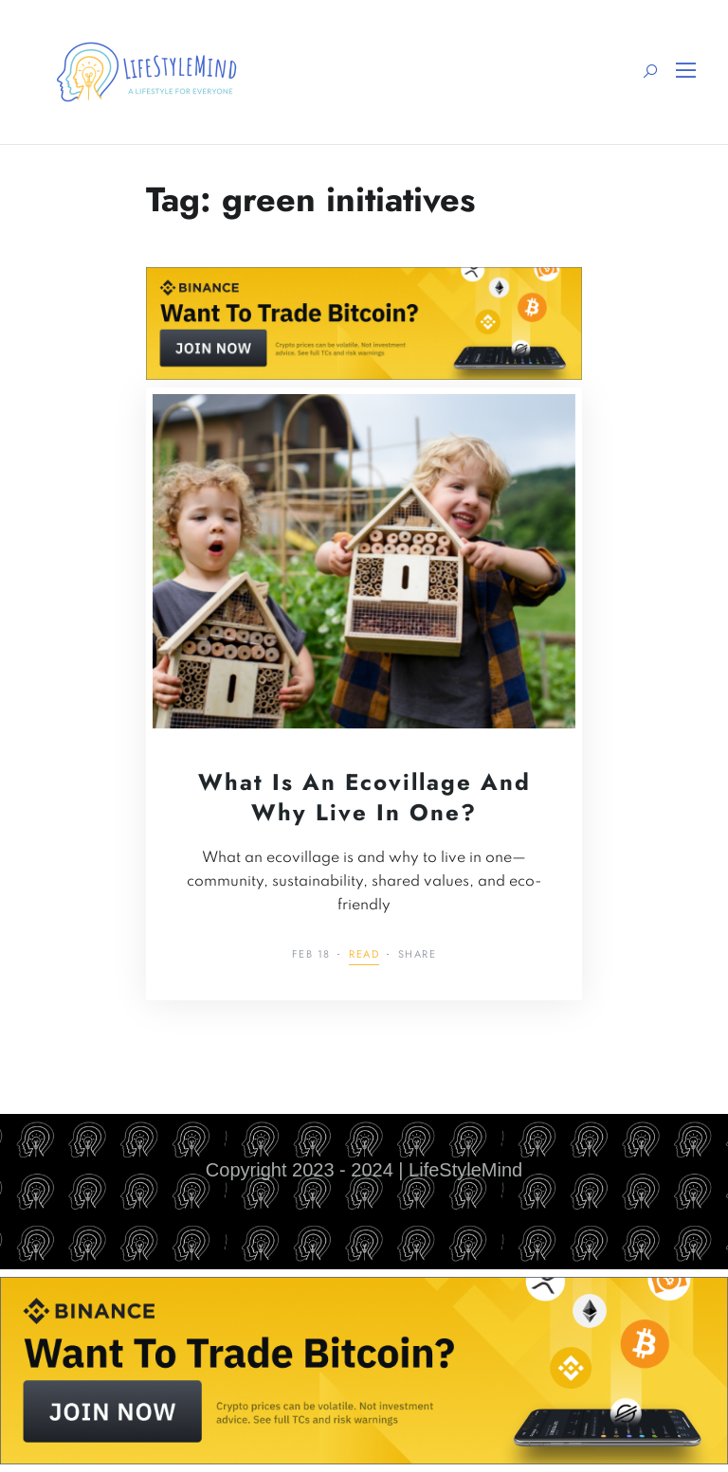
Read (364, 955)
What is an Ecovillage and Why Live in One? (364, 796)
